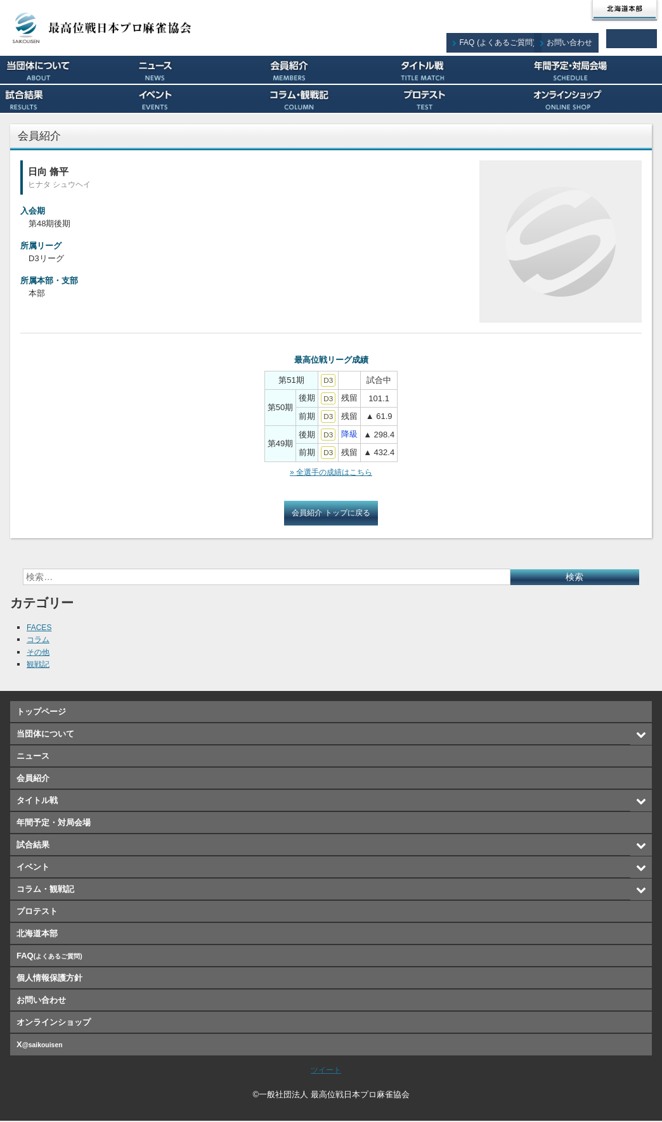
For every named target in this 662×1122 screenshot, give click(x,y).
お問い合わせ (577, 38)
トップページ (41, 713)
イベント (199, 99)
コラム (39, 640)
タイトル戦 (463, 70)
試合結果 (66, 99)
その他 (39, 653)
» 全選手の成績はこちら (331, 472)
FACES (40, 628)
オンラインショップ (595, 99)
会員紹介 (331, 70)
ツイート (325, 1071)
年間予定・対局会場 (595, 70)
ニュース (199, 70)
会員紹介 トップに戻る (331, 514)
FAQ (507, 38)
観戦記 (39, 665)
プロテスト (463, 99)
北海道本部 (624, 10)
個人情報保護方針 (49, 979)
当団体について (66, 70)
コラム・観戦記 (331, 99)
